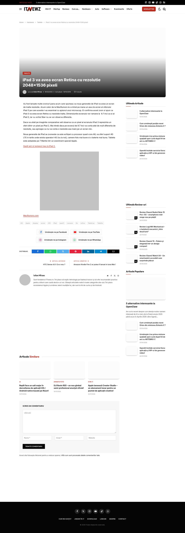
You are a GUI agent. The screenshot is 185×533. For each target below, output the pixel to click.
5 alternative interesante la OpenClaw (50, 3)
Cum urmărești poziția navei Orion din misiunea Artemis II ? (153, 124)
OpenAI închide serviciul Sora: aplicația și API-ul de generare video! (152, 153)
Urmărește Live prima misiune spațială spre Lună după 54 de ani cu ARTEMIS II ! (152, 138)
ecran (43, 223)
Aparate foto (59, 382)
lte (77, 223)
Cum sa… (75, 9)
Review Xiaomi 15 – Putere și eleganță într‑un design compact (152, 243)
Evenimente (119, 9)
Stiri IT (48, 9)
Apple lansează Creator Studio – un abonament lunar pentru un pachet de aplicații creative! (103, 388)
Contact (123, 519)
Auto (97, 9)
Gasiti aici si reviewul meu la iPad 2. (39, 146)
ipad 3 (62, 223)
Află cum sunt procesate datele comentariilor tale (80, 455)
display (35, 223)
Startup (56, 9)
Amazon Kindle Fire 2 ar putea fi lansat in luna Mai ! (95, 264)
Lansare (70, 223)
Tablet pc (91, 223)
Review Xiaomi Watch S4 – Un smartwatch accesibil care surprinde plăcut (152, 258)
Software (105, 9)
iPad (55, 223)
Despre (113, 519)
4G (22, 223)
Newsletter (149, 9)
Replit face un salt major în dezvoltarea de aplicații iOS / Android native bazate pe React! (34, 388)
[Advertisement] (69, 321)
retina (83, 223)
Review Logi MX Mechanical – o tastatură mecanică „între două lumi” (152, 229)
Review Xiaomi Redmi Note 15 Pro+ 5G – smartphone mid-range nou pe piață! (152, 214)
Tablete (27, 73)
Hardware (86, 9)
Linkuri (103, 519)
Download (92, 519)
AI (20, 382)
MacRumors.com (31, 215)
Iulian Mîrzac (37, 92)
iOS (49, 223)
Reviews (65, 9)
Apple (28, 223)
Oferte (129, 9)
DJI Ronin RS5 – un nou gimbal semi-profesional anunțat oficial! (69, 386)
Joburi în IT (79, 519)
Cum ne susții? (64, 519)
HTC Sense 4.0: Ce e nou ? (54, 264)
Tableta (100, 223)
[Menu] (20, 9)
